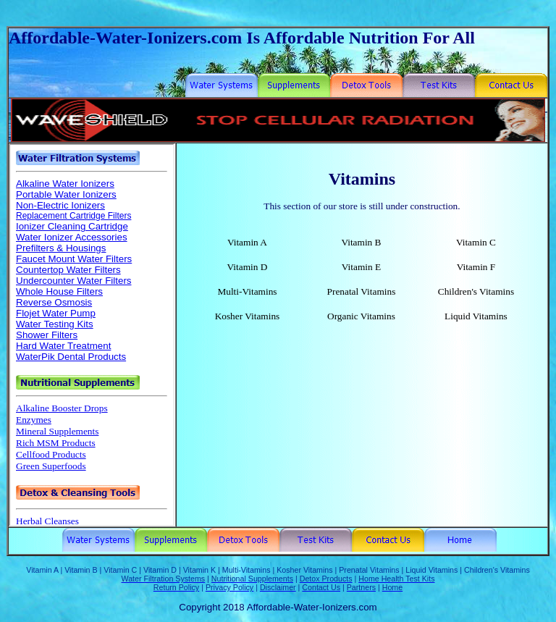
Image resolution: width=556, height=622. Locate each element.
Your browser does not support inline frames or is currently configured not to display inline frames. (91, 334)
